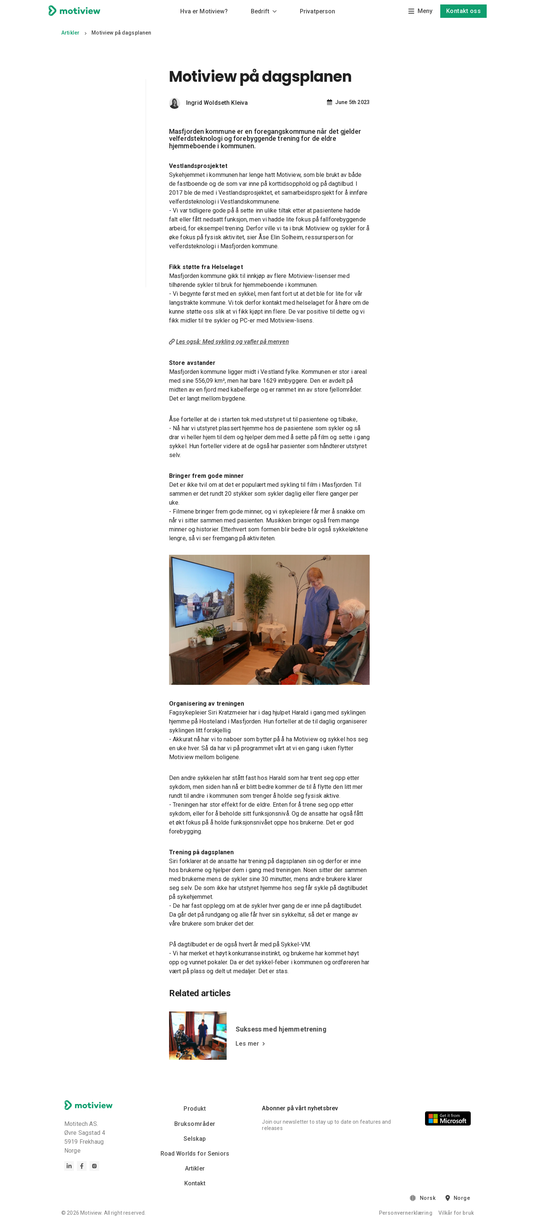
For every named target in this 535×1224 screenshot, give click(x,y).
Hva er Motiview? (203, 11)
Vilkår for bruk (456, 1213)
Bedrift (264, 11)
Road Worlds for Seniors (194, 1153)
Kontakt (194, 1183)
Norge (462, 1199)
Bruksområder (194, 1124)
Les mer (251, 1044)
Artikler (70, 33)
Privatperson (317, 11)
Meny (420, 10)
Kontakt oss (463, 11)
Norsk (428, 1199)
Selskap (195, 1139)
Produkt (195, 1109)
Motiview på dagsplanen (121, 33)
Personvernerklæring (405, 1213)
